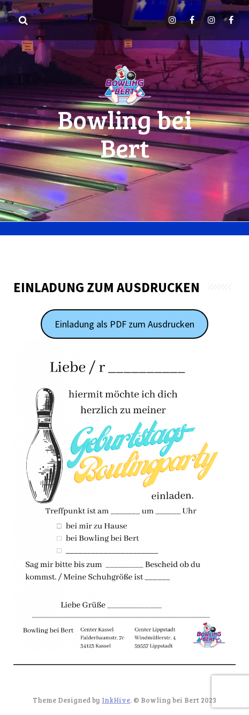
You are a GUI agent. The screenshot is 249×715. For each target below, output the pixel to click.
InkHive (116, 700)
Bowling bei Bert (124, 133)
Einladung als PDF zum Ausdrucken (124, 324)
